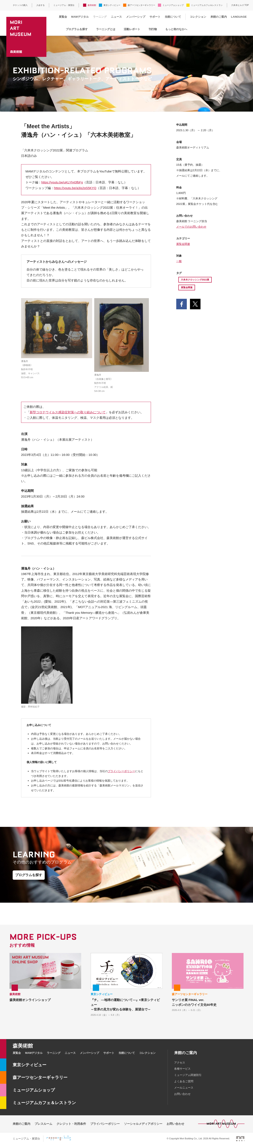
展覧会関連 (183, 244)
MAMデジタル (80, 16)
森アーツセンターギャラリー (141, 5)
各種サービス (182, 1068)
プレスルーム (43, 1123)
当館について (173, 16)
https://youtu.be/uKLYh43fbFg (62, 182)
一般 (179, 261)
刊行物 (153, 29)
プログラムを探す (77, 29)
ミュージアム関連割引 (188, 1075)
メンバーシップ (135, 16)
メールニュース (183, 1087)
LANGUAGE (239, 16)
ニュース (116, 16)
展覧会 (63, 16)
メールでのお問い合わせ (191, 226)
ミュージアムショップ (173, 5)
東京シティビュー (112, 5)
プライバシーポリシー (121, 771)
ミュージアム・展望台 (63, 5)
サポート (154, 16)
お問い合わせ (182, 1094)
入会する (40, 5)
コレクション (198, 16)
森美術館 (92, 5)
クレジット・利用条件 (71, 1123)
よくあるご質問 (183, 1081)
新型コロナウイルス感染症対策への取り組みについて (68, 412)
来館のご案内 (218, 16)
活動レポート (132, 29)
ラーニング (100, 16)
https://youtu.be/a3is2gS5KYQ (75, 188)
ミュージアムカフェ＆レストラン (207, 5)
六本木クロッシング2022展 (195, 279)
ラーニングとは (105, 29)
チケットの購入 (20, 5)
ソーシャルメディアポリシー (143, 1123)
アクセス (179, 1062)
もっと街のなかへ (176, 29)
